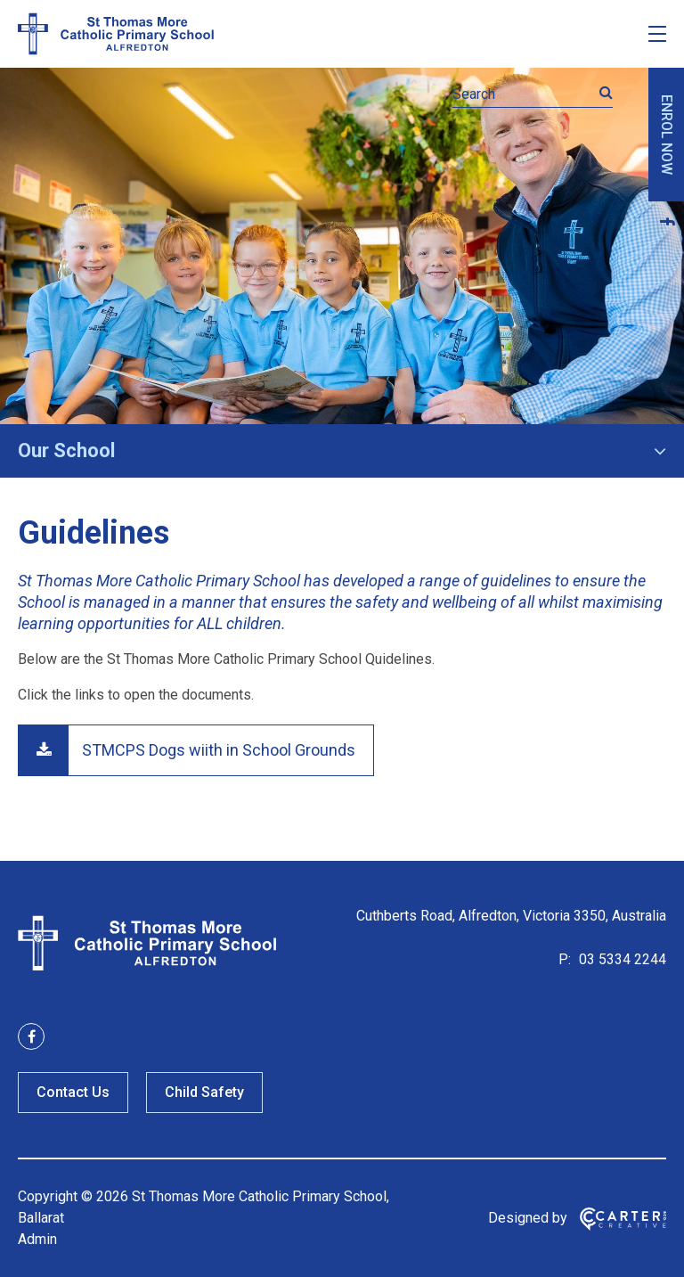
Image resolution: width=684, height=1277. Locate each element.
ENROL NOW (666, 134)
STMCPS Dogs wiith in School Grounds (218, 750)
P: (564, 959)
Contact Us (73, 1092)
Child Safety (204, 1092)
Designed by (527, 1217)
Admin (37, 1239)
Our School (66, 450)
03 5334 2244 (620, 959)
